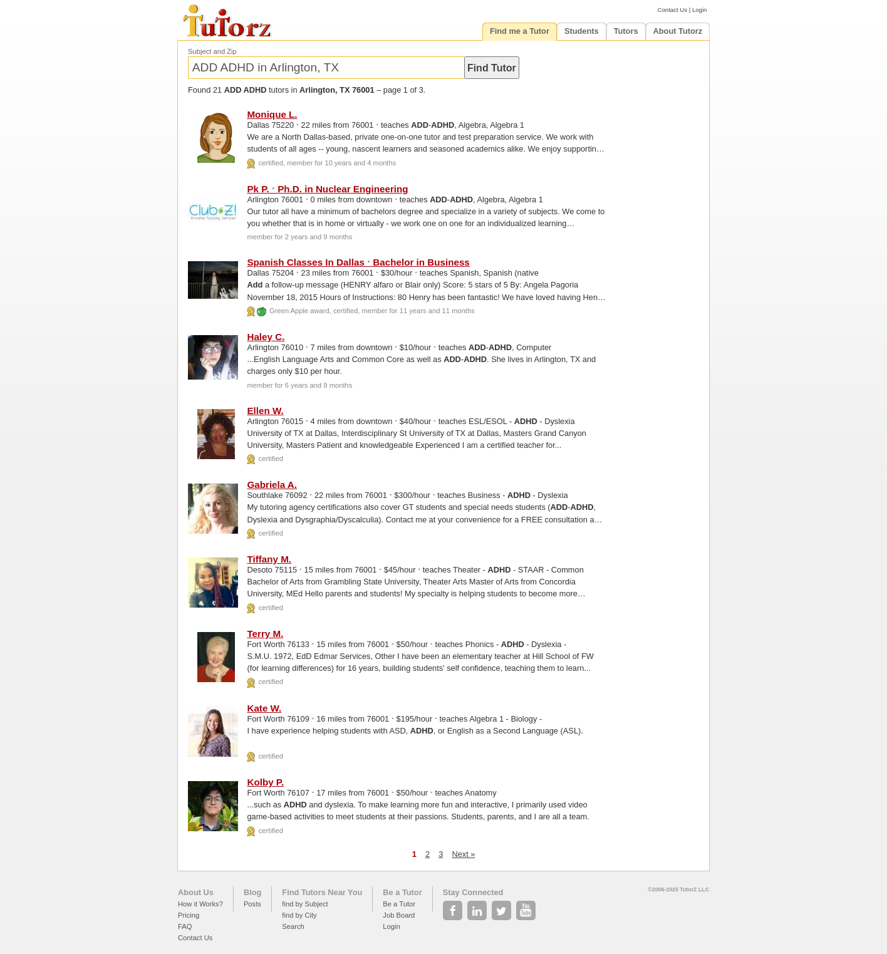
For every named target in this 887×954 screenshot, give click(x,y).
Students (581, 31)
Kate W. (264, 708)
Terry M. (265, 633)
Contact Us (672, 9)
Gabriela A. (272, 484)
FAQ (185, 926)
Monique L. (272, 114)
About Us (196, 892)
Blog (252, 892)
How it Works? (200, 904)
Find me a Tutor (519, 31)
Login (699, 9)
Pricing (188, 915)
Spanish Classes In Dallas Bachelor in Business (358, 262)
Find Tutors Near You (322, 892)
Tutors (626, 31)
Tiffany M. (269, 559)
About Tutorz (678, 31)
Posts (252, 904)
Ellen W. (265, 410)
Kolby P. (265, 782)
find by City (299, 915)
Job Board (399, 915)
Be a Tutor (402, 892)
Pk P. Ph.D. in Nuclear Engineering (327, 189)
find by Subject (305, 904)
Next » (463, 854)
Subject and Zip (212, 51)
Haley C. (265, 336)
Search (293, 926)
